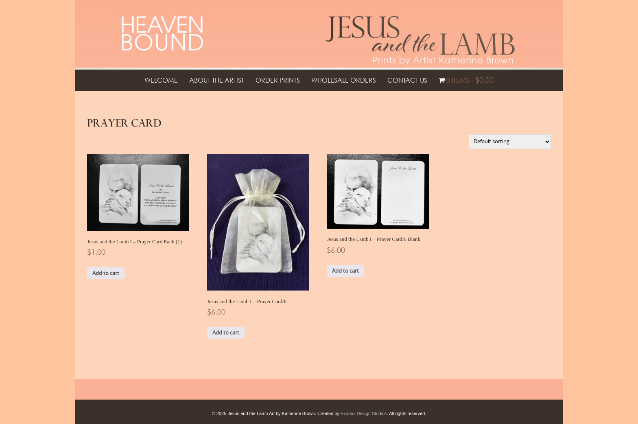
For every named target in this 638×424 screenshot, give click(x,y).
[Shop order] (510, 141)
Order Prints (278, 80)
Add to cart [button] (105, 273)
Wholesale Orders (343, 80)
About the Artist (216, 80)
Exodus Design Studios (364, 413)
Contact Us (407, 80)
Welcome (161, 80)
